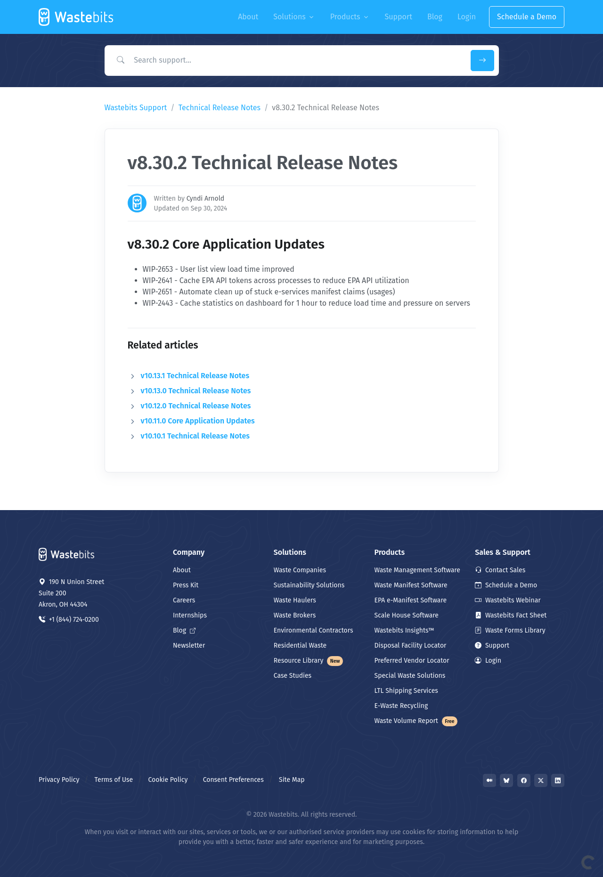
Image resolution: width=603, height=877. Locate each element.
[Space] (67, 553)
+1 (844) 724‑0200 (69, 620)
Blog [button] (434, 16)
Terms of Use (114, 780)
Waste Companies (300, 570)
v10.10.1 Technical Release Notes (195, 435)
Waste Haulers (295, 600)
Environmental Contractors (313, 630)
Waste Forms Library (510, 630)
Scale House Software (407, 615)
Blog (184, 630)
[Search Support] (285, 60)
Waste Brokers (295, 615)
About (182, 570)
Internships (190, 615)
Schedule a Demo (526, 16)
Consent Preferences (233, 780)
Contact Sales (500, 570)
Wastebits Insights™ (404, 630)
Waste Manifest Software (411, 585)
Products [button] (345, 16)
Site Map (292, 780)
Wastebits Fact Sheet (510, 615)
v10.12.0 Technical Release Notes (196, 405)
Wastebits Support (136, 107)
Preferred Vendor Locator (412, 661)
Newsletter (189, 646)
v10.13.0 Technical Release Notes (196, 390)
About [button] (248, 16)
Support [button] (398, 16)
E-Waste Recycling (401, 706)
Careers (184, 600)
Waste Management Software (417, 570)
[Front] (76, 17)
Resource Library (308, 661)
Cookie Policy (168, 780)
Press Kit (185, 585)
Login (488, 661)
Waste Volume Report (416, 721)
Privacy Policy (59, 780)
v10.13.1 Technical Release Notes (195, 375)
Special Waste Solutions (410, 676)
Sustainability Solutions (309, 585)
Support (492, 646)
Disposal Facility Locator (411, 646)
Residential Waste (300, 646)
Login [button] (466, 16)
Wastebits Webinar (507, 600)
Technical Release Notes (220, 107)
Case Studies (292, 676)
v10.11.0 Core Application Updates (198, 420)
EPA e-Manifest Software (411, 600)
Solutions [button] (289, 16)
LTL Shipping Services (406, 691)
